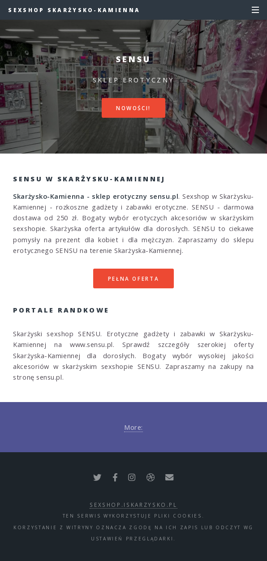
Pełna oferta (133, 278)
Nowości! (133, 107)
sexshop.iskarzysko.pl (133, 504)
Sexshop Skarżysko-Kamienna (74, 9)
